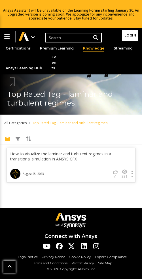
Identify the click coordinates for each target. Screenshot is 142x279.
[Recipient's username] (72, 37)
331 (125, 174)
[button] (7, 36)
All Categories (15, 123)
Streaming (123, 48)
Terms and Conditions (49, 263)
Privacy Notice (53, 257)
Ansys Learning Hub (24, 68)
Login (130, 35)
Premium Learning (57, 48)
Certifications (18, 48)
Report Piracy (82, 263)
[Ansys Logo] (70, 220)
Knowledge (93, 48)
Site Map (105, 263)
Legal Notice (28, 257)
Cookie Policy (80, 257)
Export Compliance (111, 257)
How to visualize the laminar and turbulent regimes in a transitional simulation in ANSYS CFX (60, 156)
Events (54, 62)
